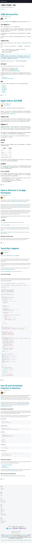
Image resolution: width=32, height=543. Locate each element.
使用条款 (9, 540)
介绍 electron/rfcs (9, 14)
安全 (1, 495)
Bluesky (2, 510)
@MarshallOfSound (8, 271)
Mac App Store (24, 201)
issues (20, 264)
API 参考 (2, 489)
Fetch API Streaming (5, 467)
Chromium (2, 397)
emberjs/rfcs (4, 85)
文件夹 (16, 68)
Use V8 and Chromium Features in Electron (12, 387)
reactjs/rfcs (4, 86)
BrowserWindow (8, 269)
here (22, 470)
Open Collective (3, 521)
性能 (1, 494)
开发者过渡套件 (5, 167)
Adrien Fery (22, 210)
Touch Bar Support (10, 248)
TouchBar (2, 269)
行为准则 (18, 540)
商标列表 (27, 536)
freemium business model (19, 205)
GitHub (2, 519)
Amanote (6, 211)
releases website (13, 113)
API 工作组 (6, 21)
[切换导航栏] (1, 1)
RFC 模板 (18, 70)
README (27, 42)
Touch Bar (14, 255)
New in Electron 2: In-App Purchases (13, 191)
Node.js (25, 396)
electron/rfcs (17, 42)
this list (12, 416)
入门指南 (2, 488)
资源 (1, 508)
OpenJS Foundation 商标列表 (5, 537)
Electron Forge (3, 500)
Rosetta (12, 173)
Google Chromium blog (21, 403)
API (15, 201)
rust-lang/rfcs (4, 88)
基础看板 (2, 522)
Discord (2, 509)
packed (13, 200)
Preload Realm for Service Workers (7, 78)
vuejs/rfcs (3, 90)
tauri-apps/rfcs (4, 89)
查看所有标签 (3, 9)
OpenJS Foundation (7, 534)
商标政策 (23, 536)
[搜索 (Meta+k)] (30, 1)
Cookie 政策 (29, 540)
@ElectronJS (6, 475)
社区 (3, 95)
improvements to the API (6, 232)
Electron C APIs (4, 77)
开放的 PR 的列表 (14, 69)
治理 (1, 506)
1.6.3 (4, 255)
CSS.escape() (4, 466)
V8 (3, 412)
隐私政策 (12, 540)
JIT (20, 177)
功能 (5, 95)
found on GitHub (12, 227)
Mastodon (3, 513)
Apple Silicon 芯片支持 (11, 100)
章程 (15, 540)
